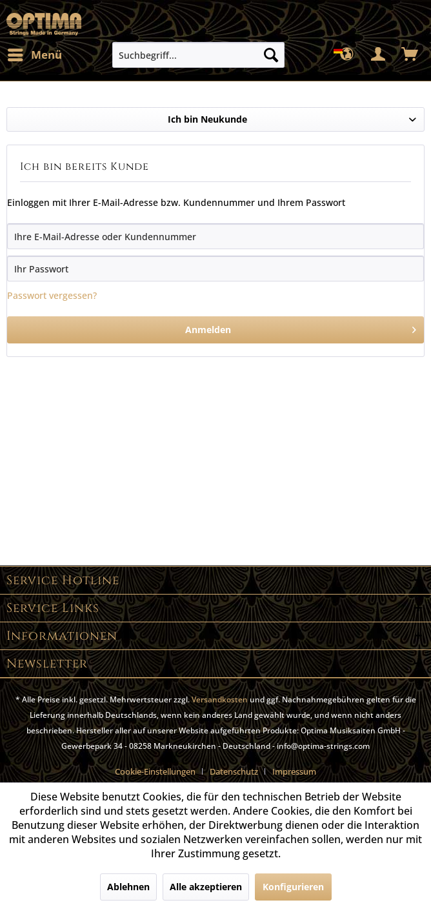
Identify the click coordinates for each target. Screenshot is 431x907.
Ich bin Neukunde (207, 119)
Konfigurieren (293, 887)
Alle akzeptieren (206, 887)
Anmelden (301, 328)
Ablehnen (128, 887)
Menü (35, 53)
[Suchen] (271, 55)
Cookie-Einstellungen (155, 771)
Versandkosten (220, 699)
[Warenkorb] (410, 55)
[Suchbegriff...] (198, 55)
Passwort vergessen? (52, 295)
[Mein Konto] (379, 55)
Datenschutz (234, 771)
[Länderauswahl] (347, 55)
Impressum (294, 771)
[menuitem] (34, 55)
